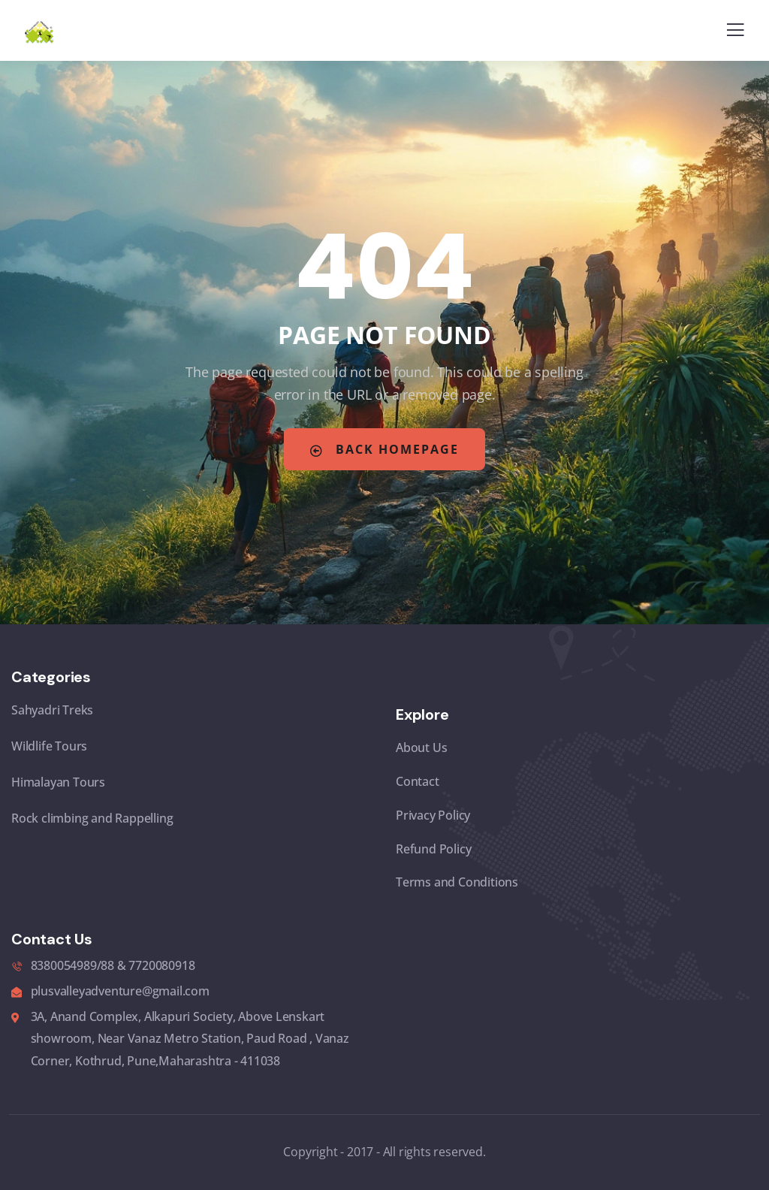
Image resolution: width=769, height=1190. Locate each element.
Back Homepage (384, 449)
